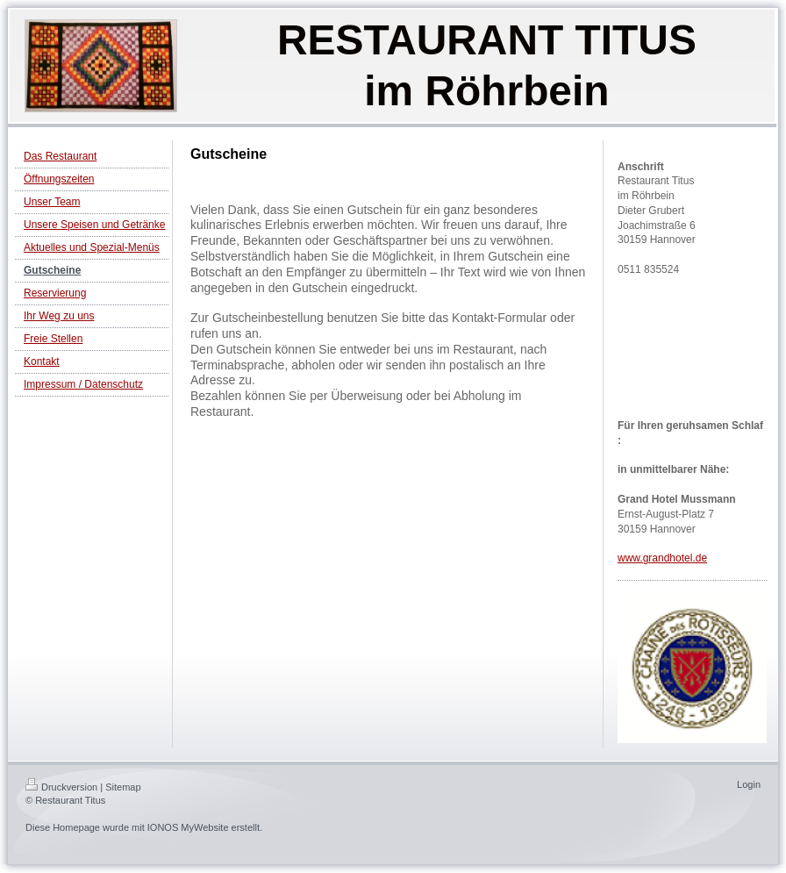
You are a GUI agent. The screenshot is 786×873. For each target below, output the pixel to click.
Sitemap (122, 787)
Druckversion (61, 787)
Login (749, 784)
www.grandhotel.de (662, 558)
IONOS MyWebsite (188, 827)
